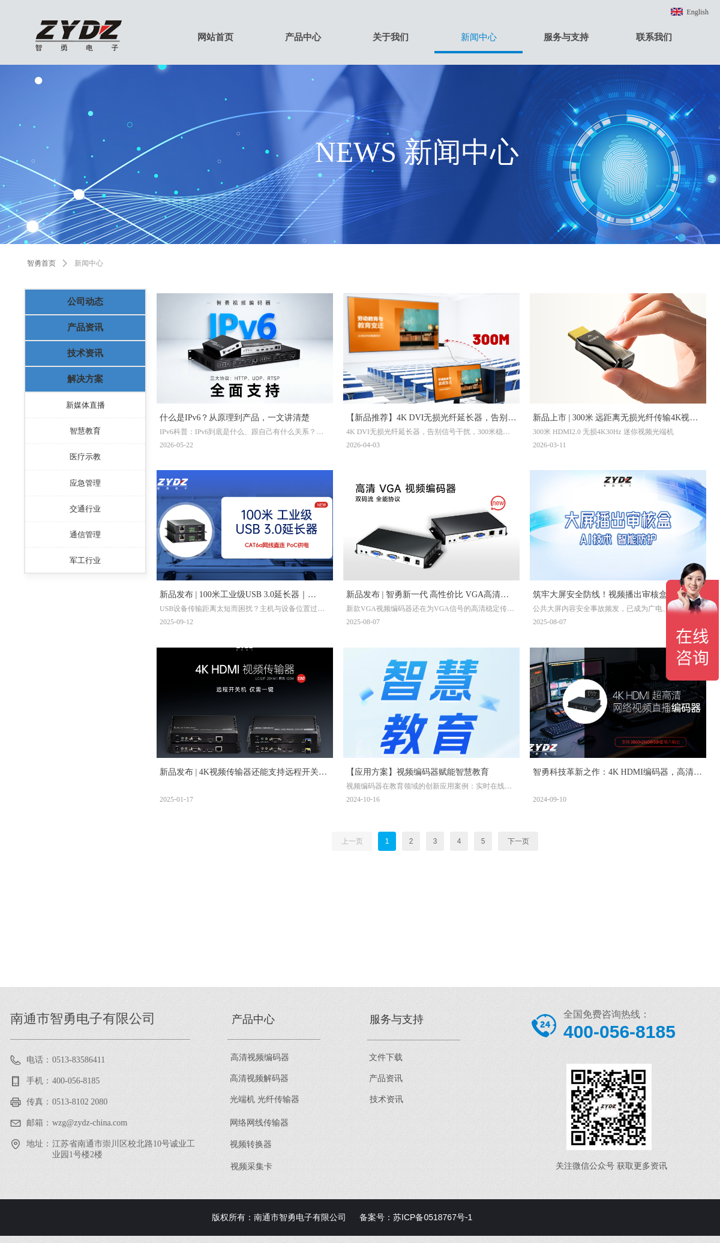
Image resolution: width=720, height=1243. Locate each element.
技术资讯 (85, 353)
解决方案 (85, 379)
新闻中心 (88, 263)
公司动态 (85, 301)
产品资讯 (85, 327)
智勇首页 (41, 263)
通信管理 (85, 534)
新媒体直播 (85, 405)
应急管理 (85, 482)
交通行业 (85, 508)
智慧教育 (85, 430)
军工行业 (85, 560)
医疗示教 (85, 456)
